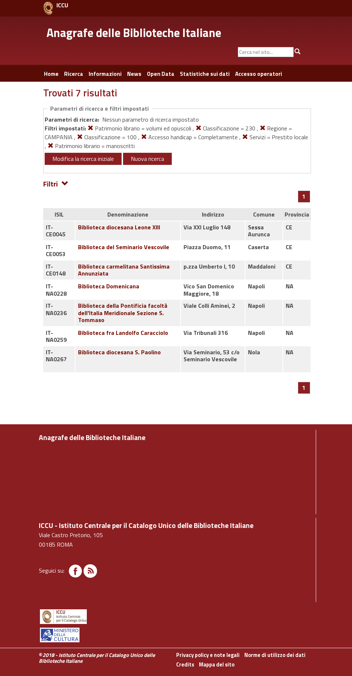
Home (51, 74)
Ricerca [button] (73, 74)
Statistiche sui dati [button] (205, 74)
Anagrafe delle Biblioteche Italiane (134, 32)
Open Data (160, 74)
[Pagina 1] (303, 196)
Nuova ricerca (147, 158)
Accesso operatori (258, 74)
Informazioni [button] (105, 74)
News (134, 74)
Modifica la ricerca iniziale (83, 158)
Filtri (55, 183)
